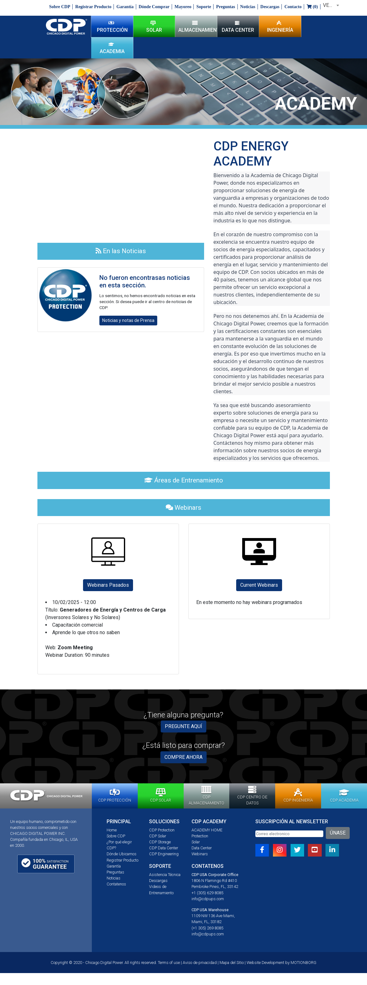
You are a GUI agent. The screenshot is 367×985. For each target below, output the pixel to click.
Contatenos (116, 884)
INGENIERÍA (280, 26)
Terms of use (169, 962)
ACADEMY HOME (207, 830)
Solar (196, 842)
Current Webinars (259, 585)
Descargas (270, 6)
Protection (200, 836)
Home (112, 830)
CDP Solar (157, 836)
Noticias (247, 6)
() (312, 6)
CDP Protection (162, 830)
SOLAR (154, 26)
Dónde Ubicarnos (121, 854)
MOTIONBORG (303, 962)
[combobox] (329, 5)
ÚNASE (338, 833)
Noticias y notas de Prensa (128, 320)
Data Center (202, 848)
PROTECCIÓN (112, 26)
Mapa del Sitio (232, 962)
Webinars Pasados (108, 585)
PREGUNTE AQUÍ (183, 726)
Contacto (292, 6)
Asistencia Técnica (165, 874)
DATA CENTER (238, 26)
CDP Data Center (163, 848)
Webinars (200, 854)
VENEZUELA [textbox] (331, 5)
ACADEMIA (112, 47)
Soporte (203, 6)
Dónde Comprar (154, 6)
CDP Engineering (164, 854)
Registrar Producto (93, 6)
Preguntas (225, 6)
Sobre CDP (59, 6)
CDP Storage (160, 842)
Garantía (124, 6)
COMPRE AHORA (183, 757)
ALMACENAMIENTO (197, 26)
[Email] (289, 833)
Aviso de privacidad (200, 962)
